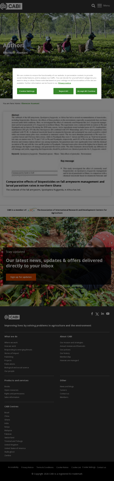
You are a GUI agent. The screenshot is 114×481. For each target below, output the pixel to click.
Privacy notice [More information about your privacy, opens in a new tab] (64, 83)
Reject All (63, 91)
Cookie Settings (27, 91)
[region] (57, 83)
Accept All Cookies (86, 91)
